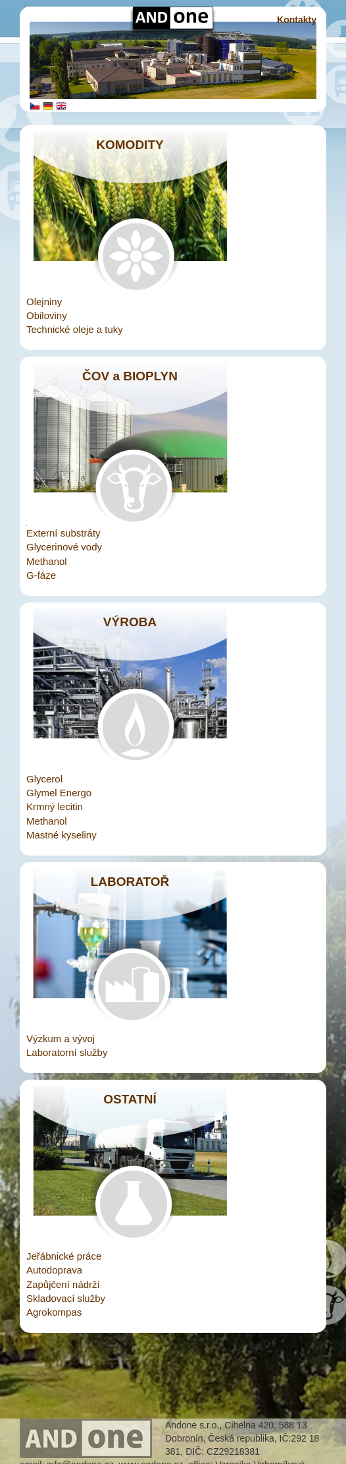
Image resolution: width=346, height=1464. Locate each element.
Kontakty (296, 20)
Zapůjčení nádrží (63, 1284)
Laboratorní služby (66, 1052)
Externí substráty (63, 533)
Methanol (46, 561)
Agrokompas (54, 1312)
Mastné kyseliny (61, 834)
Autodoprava (54, 1269)
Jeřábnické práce (63, 1256)
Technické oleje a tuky (74, 329)
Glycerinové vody (64, 546)
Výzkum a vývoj (60, 1038)
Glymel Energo (58, 792)
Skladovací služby (65, 1298)
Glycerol (44, 778)
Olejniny (44, 301)
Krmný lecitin (54, 806)
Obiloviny (46, 315)
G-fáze (41, 575)
